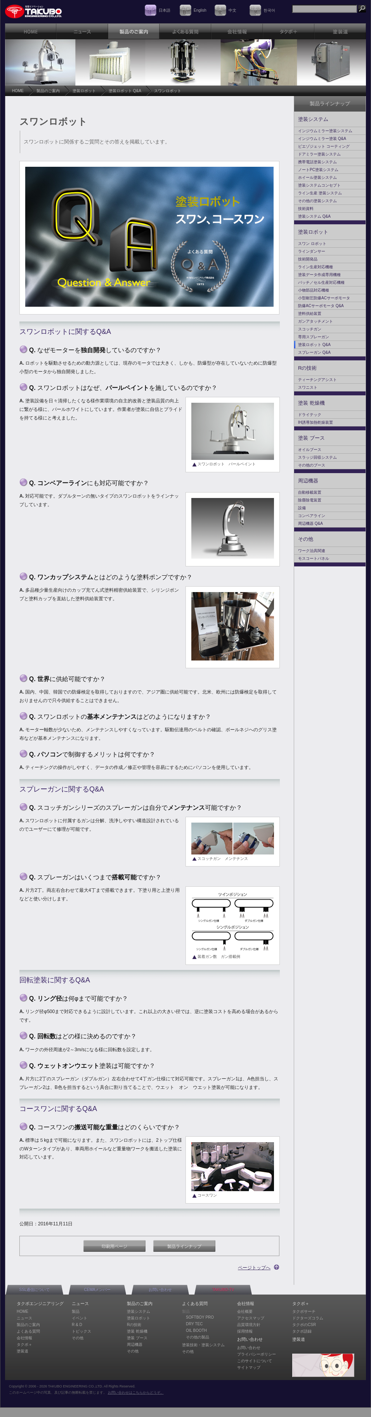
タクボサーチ (304, 1311)
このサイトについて (254, 1361)
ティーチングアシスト (317, 379)
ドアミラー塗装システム (319, 154)
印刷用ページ (114, 1246)
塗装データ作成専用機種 (319, 275)
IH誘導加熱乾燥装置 (315, 422)
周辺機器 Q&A (310, 523)
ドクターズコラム (307, 1318)
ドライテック (309, 414)
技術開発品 (307, 259)
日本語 (164, 10)
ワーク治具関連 (311, 551)
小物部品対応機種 (313, 290)
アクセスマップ (250, 1318)
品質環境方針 (248, 1325)
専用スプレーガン (313, 337)
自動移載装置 (309, 492)
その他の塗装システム (317, 201)
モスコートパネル (313, 558)
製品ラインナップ (184, 1246)
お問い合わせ (160, 1290)
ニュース (24, 1318)
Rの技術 (307, 368)
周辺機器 (308, 481)
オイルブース (309, 449)
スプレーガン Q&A (314, 352)
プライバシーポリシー (256, 1354)
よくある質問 (28, 1331)
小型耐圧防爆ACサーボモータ (324, 298)
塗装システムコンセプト (319, 185)
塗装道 (22, 1351)
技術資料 (306, 208)
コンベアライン (311, 516)
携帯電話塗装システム (317, 162)
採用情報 (245, 1331)
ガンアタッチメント (315, 321)
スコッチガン (309, 329)
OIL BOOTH (196, 1330)
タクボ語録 (302, 1331)
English (200, 10)
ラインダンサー (311, 251)
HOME (18, 91)
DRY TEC (194, 1324)
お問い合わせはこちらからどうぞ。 (136, 1392)
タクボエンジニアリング (40, 1303)
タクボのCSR (304, 1325)
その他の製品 (197, 1337)
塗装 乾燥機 (311, 403)
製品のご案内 (48, 91)
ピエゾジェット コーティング (324, 146)
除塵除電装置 (309, 500)
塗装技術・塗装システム (203, 1345)
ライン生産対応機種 (315, 267)
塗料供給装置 (309, 313)
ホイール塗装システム (317, 177)
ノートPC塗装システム (318, 170)
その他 (305, 539)
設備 (302, 508)
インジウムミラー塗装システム (325, 131)
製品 (76, 1311)
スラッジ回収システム (317, 457)
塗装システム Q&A (314, 216)
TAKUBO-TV (223, 1290)
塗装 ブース (311, 438)
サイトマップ (248, 1367)
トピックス (81, 1331)
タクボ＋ (24, 1344)
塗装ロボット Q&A (125, 91)
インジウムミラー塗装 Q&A (322, 138)
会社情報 (24, 1338)
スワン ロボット (312, 243)
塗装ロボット (84, 91)
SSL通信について (34, 1290)
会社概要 (245, 1311)
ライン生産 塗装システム (320, 193)
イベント (79, 1318)
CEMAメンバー (97, 1290)
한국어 (269, 10)
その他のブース (311, 465)
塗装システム (313, 119)
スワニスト (307, 387)
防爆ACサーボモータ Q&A (321, 306)
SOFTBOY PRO (200, 1317)
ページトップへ (254, 1267)
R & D (77, 1325)
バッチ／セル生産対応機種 (321, 282)
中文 (232, 10)
